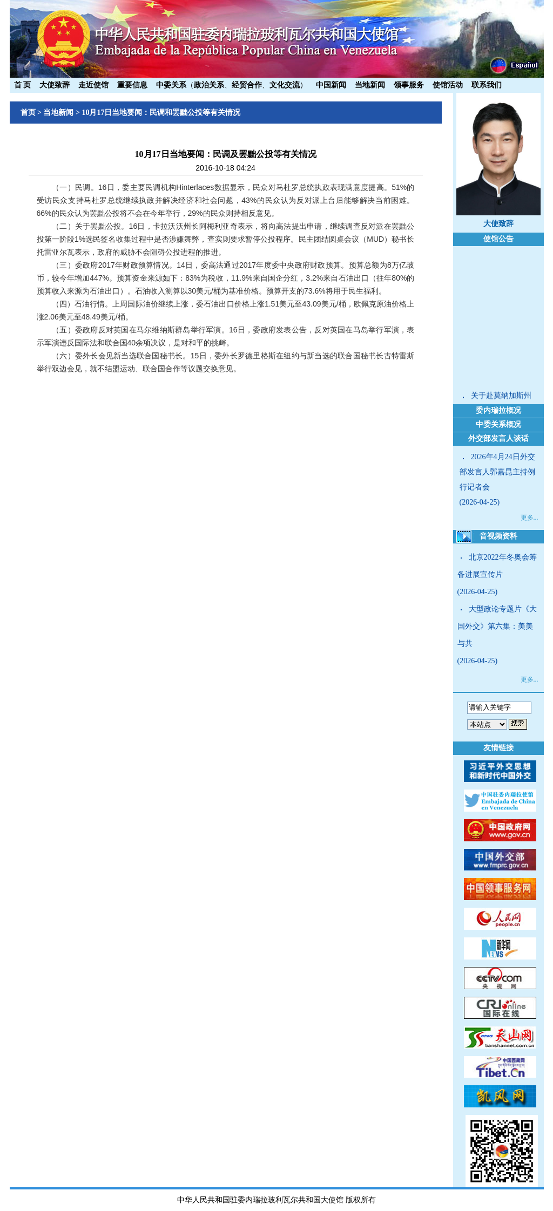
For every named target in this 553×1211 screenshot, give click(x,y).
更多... (529, 517)
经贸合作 (247, 85)
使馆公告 (498, 239)
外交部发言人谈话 (498, 438)
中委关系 (171, 85)
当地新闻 (370, 85)
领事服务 (409, 85)
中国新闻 (331, 85)
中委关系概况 (498, 424)
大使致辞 (54, 85)
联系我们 (486, 85)
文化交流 (284, 85)
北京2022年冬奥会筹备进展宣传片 (497, 566)
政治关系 (209, 85)
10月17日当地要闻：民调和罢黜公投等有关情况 (161, 112)
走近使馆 (93, 85)
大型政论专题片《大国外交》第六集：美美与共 (497, 626)
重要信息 (132, 85)
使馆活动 (448, 85)
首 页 (22, 85)
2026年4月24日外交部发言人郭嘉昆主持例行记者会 (497, 472)
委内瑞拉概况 (498, 410)
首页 (28, 112)
